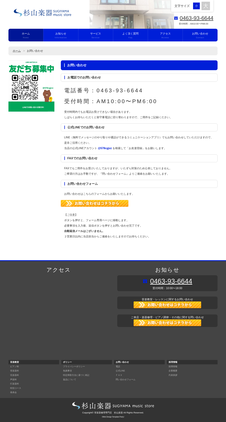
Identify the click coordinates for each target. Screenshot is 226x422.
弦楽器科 (14, 375)
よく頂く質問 (130, 35)
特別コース (15, 388)
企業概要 (173, 370)
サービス (95, 35)
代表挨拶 (173, 375)
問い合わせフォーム (125, 379)
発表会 (13, 392)
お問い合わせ (200, 35)
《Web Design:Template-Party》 (113, 417)
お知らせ (60, 35)
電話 (118, 366)
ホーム (25, 35)
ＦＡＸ (119, 375)
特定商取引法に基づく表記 (76, 375)
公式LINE (120, 370)
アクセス (165, 35)
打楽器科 (14, 383)
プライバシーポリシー (74, 366)
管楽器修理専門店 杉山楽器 (108, 412)
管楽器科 (14, 370)
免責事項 (67, 370)
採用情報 (173, 366)
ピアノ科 (14, 366)
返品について (69, 379)
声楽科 (13, 379)
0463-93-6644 (196, 18)
